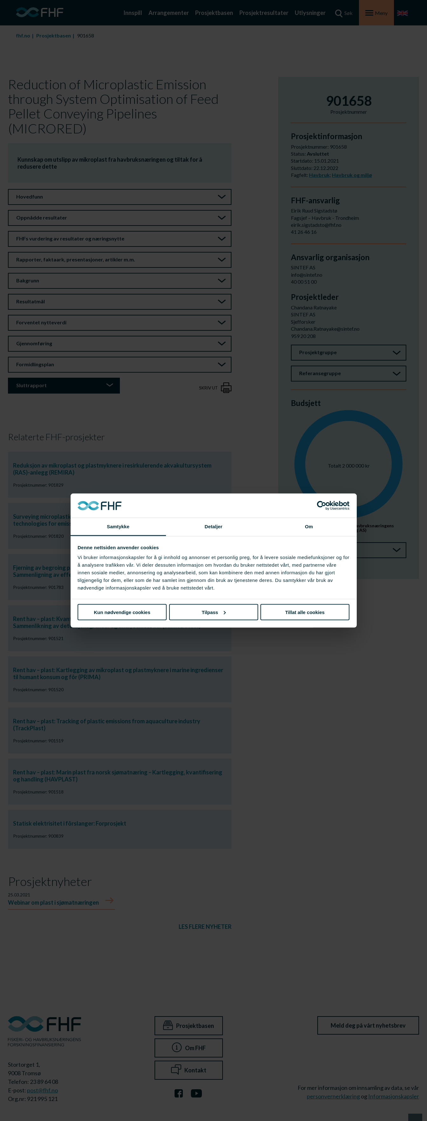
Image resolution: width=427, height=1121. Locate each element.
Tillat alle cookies (305, 612)
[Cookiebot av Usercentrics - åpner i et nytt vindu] (321, 505)
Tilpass (214, 612)
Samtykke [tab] (118, 526)
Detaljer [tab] (214, 526)
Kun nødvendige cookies (122, 612)
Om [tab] (309, 526)
